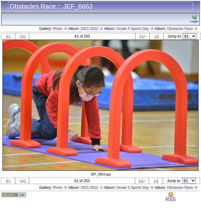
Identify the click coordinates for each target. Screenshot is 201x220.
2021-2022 (92, 29)
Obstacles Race (182, 29)
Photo (60, 29)
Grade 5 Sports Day (135, 29)
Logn (194, 19)
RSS (171, 197)
